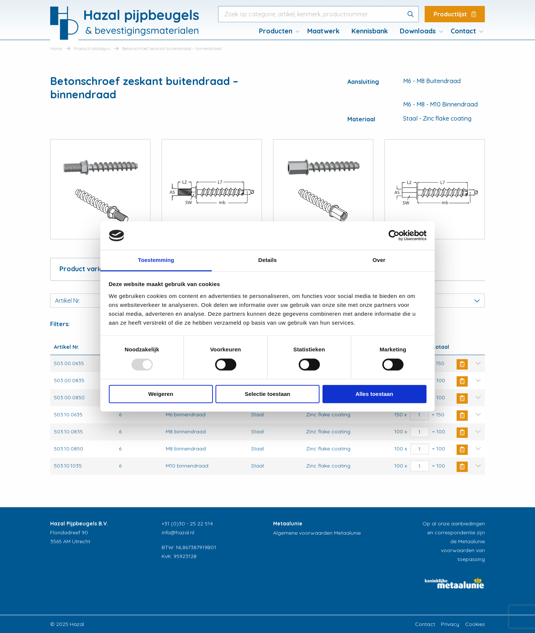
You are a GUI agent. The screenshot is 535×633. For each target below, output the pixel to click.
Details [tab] (267, 260)
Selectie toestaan (268, 394)
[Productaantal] (419, 414)
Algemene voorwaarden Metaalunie (317, 532)
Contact (463, 31)
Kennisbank (369, 31)
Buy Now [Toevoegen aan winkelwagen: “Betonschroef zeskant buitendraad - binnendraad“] (462, 364)
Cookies (475, 624)
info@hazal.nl (178, 532)
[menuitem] (277, 31)
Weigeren (160, 394)
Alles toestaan (374, 394)
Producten (275, 31)
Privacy (450, 624)
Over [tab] (379, 260)
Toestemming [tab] (156, 260)
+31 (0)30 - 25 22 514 (187, 523)
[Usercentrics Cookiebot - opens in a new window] (394, 235)
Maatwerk (323, 31)
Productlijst (455, 14)
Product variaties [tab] (87, 269)
